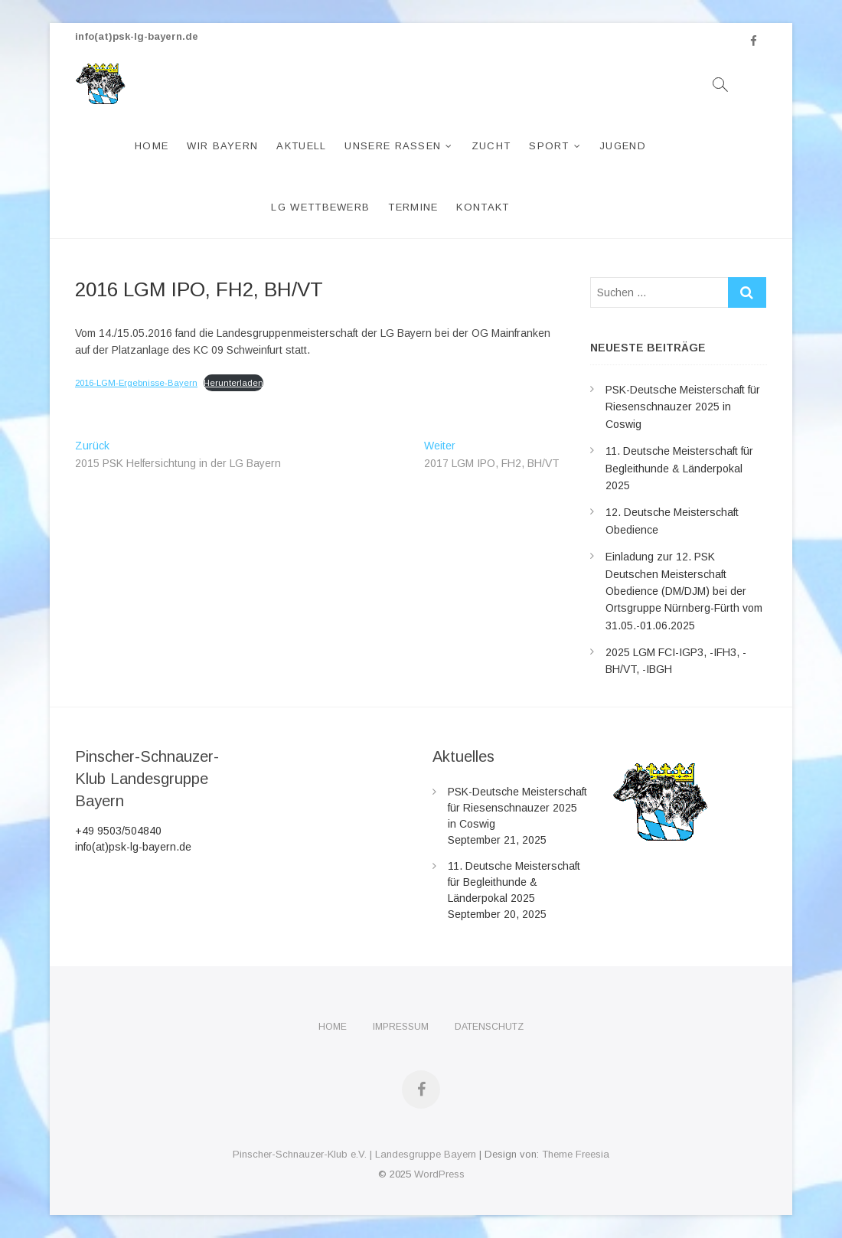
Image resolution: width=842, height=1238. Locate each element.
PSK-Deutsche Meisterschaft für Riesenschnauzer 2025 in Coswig (682, 407)
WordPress (439, 1174)
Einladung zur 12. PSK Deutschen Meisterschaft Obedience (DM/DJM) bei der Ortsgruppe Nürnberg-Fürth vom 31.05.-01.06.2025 (683, 591)
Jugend (622, 146)
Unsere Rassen (392, 146)
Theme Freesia (575, 1154)
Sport (549, 146)
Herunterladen (233, 382)
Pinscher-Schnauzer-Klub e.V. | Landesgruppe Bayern (354, 1154)
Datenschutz (489, 1026)
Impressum (401, 1026)
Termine (413, 207)
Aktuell (301, 146)
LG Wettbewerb (320, 207)
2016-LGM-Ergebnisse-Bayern (136, 382)
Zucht (491, 146)
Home (151, 146)
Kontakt (482, 207)
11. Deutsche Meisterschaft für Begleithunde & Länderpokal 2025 (679, 468)
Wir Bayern (222, 146)
